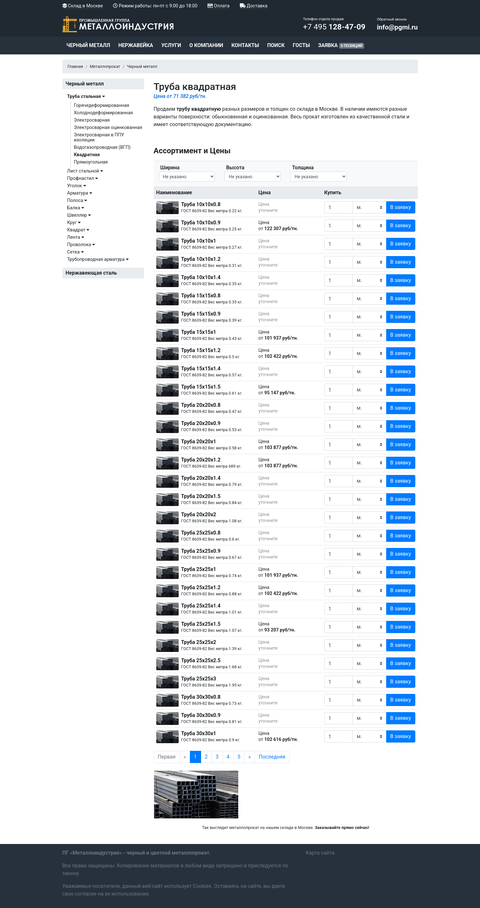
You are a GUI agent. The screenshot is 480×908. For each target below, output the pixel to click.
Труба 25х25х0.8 (201, 533)
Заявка (341, 45)
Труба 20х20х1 (198, 441)
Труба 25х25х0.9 (201, 551)
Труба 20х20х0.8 (201, 405)
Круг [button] (74, 222)
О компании (206, 45)
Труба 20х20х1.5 (201, 496)
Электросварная (92, 120)
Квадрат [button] (78, 230)
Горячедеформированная (101, 105)
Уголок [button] (76, 186)
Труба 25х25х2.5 (201, 660)
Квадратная (87, 154)
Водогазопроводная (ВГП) (102, 147)
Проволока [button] (81, 244)
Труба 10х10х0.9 (201, 223)
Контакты (245, 45)
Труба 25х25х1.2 (201, 587)
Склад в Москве (82, 6)
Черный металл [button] (85, 84)
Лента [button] (75, 237)
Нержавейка (135, 45)
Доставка (254, 6)
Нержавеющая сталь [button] (91, 273)
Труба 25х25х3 (198, 679)
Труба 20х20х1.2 (201, 460)
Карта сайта (320, 853)
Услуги (171, 45)
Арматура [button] (79, 193)
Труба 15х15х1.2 (201, 350)
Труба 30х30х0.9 (201, 715)
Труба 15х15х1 (198, 332)
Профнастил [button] (82, 178)
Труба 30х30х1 (198, 733)
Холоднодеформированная (103, 113)
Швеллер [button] (79, 215)
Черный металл (88, 45)
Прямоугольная (91, 162)
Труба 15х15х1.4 (201, 369)
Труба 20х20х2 (198, 514)
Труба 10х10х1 (198, 241)
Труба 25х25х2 (198, 642)
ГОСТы (301, 45)
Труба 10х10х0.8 (201, 204)
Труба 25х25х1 (198, 569)
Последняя (272, 757)
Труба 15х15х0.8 (201, 296)
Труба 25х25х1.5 (201, 624)
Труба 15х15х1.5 (201, 387)
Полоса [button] (77, 200)
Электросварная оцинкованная (108, 127)
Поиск (275, 45)
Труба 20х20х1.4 (201, 478)
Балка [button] (75, 208)
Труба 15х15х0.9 (201, 314)
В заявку (400, 207)
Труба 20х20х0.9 (201, 423)
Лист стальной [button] (85, 171)
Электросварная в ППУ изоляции (99, 137)
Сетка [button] (75, 252)
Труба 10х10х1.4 (201, 277)
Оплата (218, 6)
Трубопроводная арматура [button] (98, 259)
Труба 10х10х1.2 (201, 259)
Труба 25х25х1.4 (201, 606)
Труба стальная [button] (86, 96)
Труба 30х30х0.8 (201, 697)
